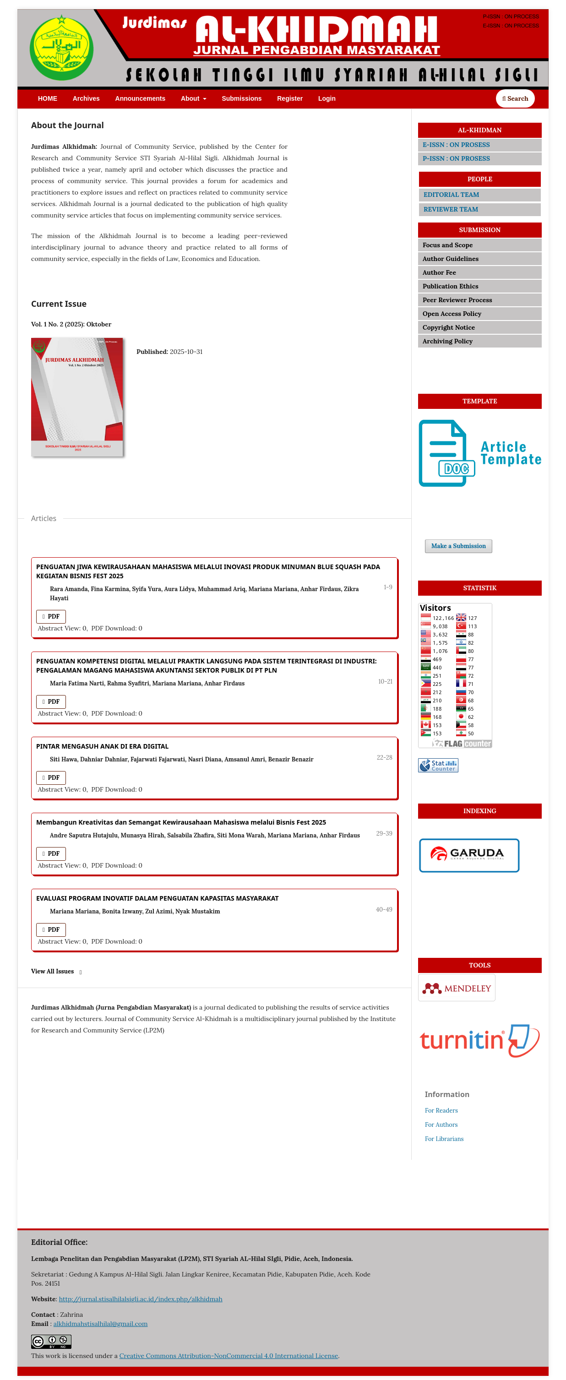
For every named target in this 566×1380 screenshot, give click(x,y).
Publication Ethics (451, 286)
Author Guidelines (451, 259)
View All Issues (52, 971)
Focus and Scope (448, 245)
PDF (53, 616)
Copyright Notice (449, 327)
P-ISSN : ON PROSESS (456, 158)
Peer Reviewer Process (457, 300)
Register (290, 98)
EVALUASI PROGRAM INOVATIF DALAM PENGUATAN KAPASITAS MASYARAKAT (157, 898)
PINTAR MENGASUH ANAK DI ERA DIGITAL (102, 746)
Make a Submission (458, 546)
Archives (86, 98)
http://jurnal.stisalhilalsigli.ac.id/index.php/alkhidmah (141, 1299)
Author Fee (440, 272)
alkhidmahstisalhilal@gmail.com (101, 1324)
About (191, 98)
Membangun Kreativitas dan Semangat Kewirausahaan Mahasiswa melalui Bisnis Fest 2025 (181, 822)
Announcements (140, 98)
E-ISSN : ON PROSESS (456, 145)
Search (515, 98)
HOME (47, 98)
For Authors (441, 1125)
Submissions (241, 98)
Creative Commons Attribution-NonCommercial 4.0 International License (229, 1356)
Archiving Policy (448, 341)
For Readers (441, 1110)
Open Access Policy (452, 314)
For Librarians (444, 1139)
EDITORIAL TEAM (451, 194)
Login (327, 98)
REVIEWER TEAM (451, 209)
